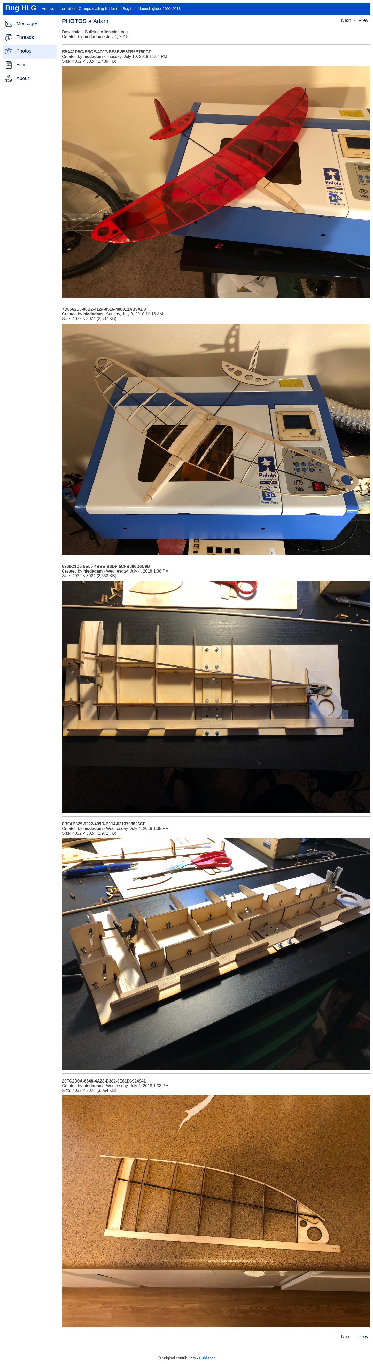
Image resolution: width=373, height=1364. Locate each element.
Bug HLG (20, 8)
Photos (23, 51)
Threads (25, 37)
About (22, 78)
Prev (363, 20)
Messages (27, 23)
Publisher (207, 1358)
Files (21, 64)
